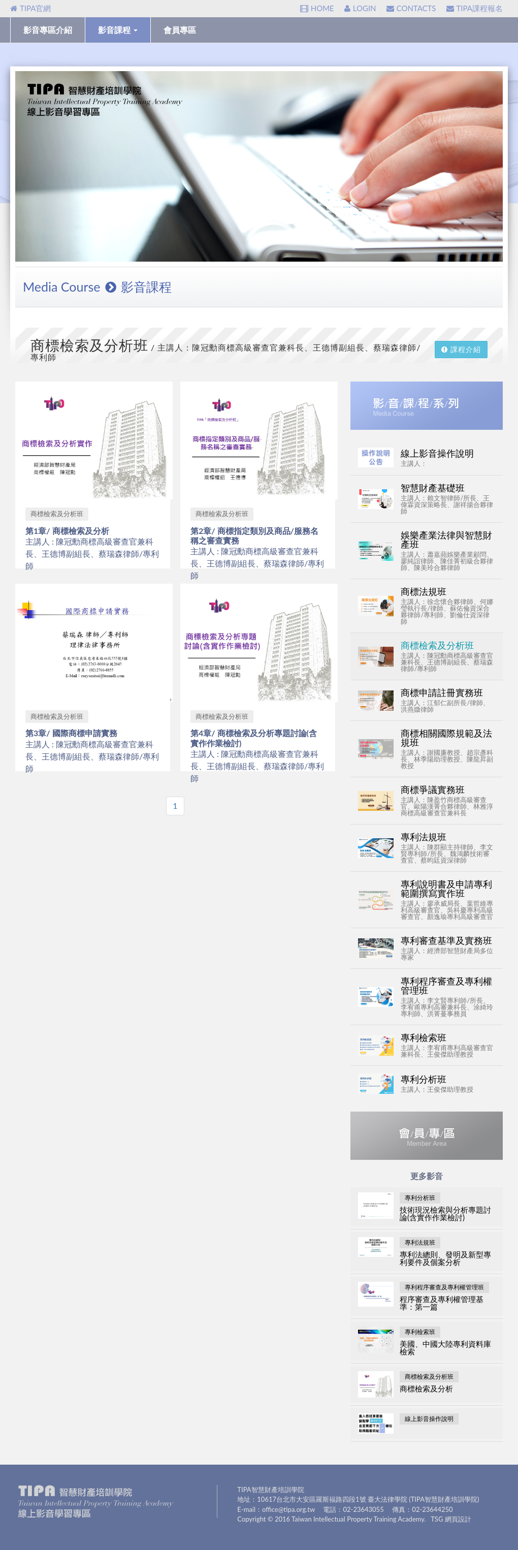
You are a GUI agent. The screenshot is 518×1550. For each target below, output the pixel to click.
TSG (437, 1519)
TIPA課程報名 (474, 8)
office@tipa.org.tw (288, 1509)
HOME (317, 8)
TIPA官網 (30, 8)
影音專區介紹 (47, 30)
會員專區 (180, 30)
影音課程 (118, 30)
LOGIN (360, 8)
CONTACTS (411, 8)
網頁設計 (458, 1519)
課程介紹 (461, 349)
